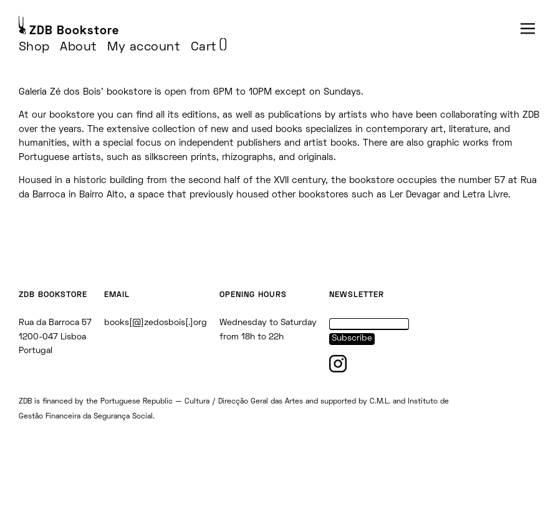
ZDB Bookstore (74, 31)
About (78, 47)
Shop (34, 47)
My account (143, 47)
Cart (204, 47)
